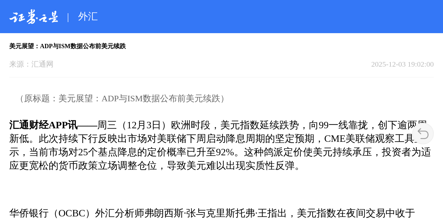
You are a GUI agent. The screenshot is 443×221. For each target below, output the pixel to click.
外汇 (88, 16)
